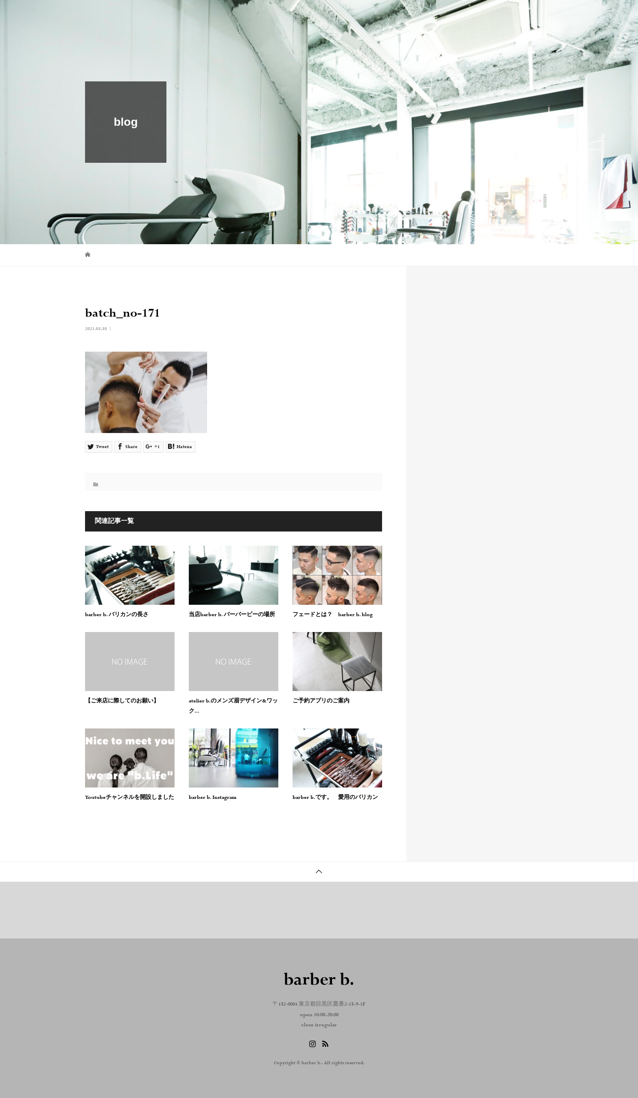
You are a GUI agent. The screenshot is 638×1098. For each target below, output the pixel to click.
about (390, 14)
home (354, 14)
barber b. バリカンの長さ (117, 615)
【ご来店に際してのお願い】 (122, 701)
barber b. (112, 14)
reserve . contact (521, 14)
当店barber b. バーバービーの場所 (232, 615)
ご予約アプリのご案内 (321, 701)
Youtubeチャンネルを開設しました (129, 797)
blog (425, 14)
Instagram (466, 14)
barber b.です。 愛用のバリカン (335, 797)
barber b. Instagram (212, 797)
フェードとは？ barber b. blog (333, 615)
